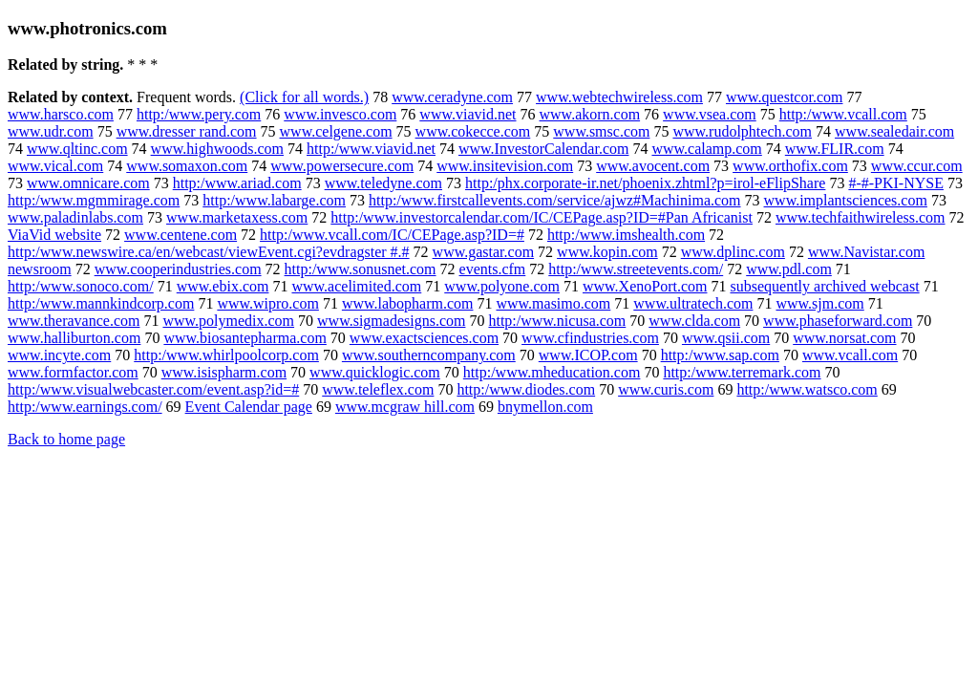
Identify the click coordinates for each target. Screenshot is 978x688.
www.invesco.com (340, 114)
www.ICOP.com (588, 355)
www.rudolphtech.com (742, 131)
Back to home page (66, 439)
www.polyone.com (502, 286)
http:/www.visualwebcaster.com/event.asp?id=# (153, 389)
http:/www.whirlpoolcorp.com (226, 355)
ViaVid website (54, 234)
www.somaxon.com (186, 166)
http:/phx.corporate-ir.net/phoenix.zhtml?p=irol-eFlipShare (645, 183)
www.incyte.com (59, 355)
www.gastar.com (484, 252)
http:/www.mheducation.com (552, 372)
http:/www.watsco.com (806, 389)
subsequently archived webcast (824, 286)
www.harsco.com (61, 114)
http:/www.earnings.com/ (85, 406)
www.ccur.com (917, 166)
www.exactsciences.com (424, 338)
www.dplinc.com (733, 252)
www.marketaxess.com (237, 217)
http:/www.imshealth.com (626, 234)
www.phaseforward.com (837, 320)
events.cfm (492, 269)
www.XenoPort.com (645, 286)
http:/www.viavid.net (371, 148)
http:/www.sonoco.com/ (81, 286)
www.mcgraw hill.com (405, 406)
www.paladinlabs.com (75, 217)
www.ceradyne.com (452, 97)
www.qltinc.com (77, 148)
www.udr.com (51, 131)
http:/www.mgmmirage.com (94, 200)
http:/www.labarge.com (274, 200)
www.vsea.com (709, 114)
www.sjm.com (819, 303)
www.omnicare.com (88, 183)
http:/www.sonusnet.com (360, 269)
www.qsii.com (726, 338)
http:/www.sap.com (720, 355)
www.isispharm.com (224, 372)
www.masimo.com (553, 303)
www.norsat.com (844, 338)
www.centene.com (180, 234)
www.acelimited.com (356, 286)
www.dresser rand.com (187, 131)
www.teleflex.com (378, 389)
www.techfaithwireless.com (861, 217)
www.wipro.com (268, 303)
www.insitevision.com (504, 166)
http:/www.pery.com (199, 114)
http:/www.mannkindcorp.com (101, 303)
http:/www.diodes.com (526, 389)
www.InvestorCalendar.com (543, 148)
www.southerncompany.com (429, 355)
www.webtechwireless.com (619, 97)
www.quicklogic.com (374, 372)
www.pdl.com (789, 269)
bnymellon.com (545, 406)
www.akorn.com (590, 114)
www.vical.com (55, 166)
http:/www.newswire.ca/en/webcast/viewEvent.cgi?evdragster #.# (209, 252)
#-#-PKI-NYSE (896, 183)
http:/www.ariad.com (237, 183)
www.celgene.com (336, 131)
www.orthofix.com (790, 166)
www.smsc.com (601, 131)
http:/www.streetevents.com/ (635, 269)
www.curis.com (665, 389)
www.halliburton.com (74, 338)
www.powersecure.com (342, 166)
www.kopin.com (607, 252)
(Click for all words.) (304, 97)
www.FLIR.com (834, 148)
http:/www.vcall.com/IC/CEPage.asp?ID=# (392, 234)
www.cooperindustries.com (178, 269)
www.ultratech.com (693, 303)
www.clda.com (694, 320)
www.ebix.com (223, 286)
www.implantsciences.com (845, 200)
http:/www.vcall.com (843, 114)
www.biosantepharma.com (244, 338)
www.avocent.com (653, 166)
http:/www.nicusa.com (557, 320)
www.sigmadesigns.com (391, 320)
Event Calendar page (248, 406)
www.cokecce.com (473, 131)
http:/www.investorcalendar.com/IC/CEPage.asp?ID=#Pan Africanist (541, 217)
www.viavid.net (467, 114)
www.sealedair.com (894, 131)
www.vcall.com (850, 355)
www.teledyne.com (383, 183)
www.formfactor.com (73, 372)
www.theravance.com (73, 320)
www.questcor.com (784, 97)
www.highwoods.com (217, 148)
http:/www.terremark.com (741, 372)
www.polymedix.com (228, 320)
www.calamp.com (706, 148)
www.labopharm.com (408, 303)
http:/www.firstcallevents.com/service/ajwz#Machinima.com (555, 200)
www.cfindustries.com (590, 338)
